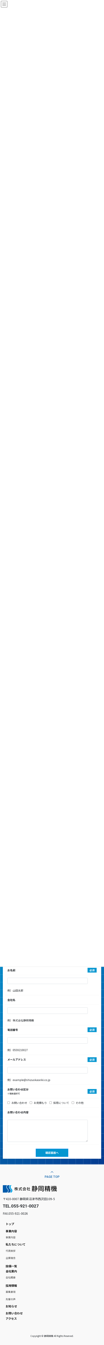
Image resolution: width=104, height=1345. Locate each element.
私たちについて (16, 1244)
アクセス (11, 1318)
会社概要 (11, 1277)
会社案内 (11, 1271)
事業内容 (11, 1231)
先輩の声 (11, 1299)
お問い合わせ (14, 1313)
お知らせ (11, 1306)
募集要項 (11, 1292)
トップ (10, 1224)
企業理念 (11, 1258)
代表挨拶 (11, 1251)
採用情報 (11, 1286)
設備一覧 (11, 1266)
